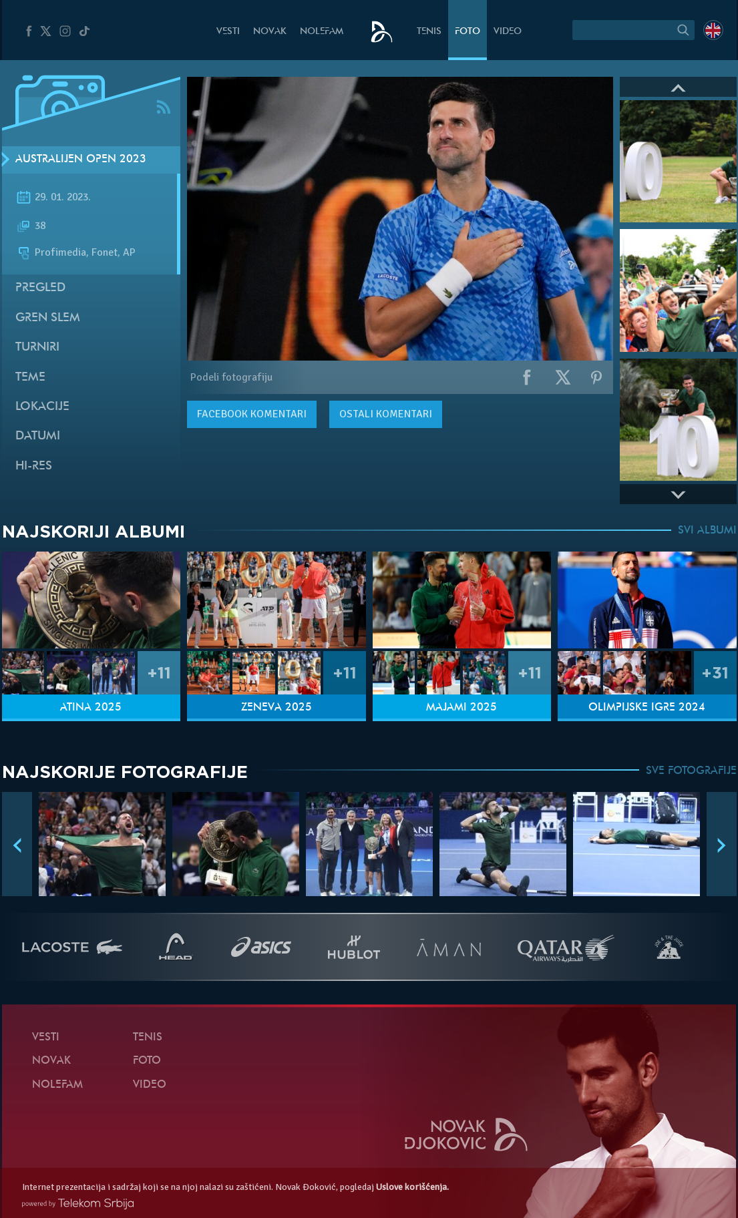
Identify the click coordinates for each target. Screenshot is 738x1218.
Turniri (37, 347)
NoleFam (321, 32)
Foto (467, 32)
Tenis (429, 32)
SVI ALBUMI (707, 531)
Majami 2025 (461, 707)
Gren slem (47, 318)
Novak (270, 32)
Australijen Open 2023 (80, 159)
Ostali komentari (385, 414)
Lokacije (42, 407)
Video (508, 32)
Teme (30, 377)
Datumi (37, 436)
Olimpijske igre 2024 (646, 707)
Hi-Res (33, 466)
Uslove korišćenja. (412, 1187)
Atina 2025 (91, 707)
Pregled (40, 288)
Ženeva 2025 (276, 707)
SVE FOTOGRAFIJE (691, 771)
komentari (252, 414)
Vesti (228, 32)
